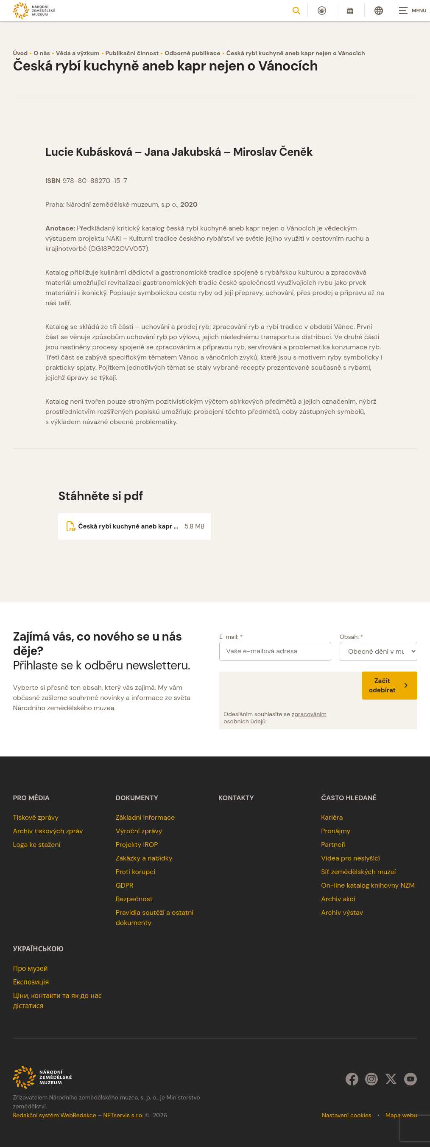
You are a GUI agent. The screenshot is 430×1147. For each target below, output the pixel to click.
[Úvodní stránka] (34, 10)
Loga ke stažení (36, 844)
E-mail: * (231, 637)
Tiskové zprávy (36, 817)
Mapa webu (401, 1115)
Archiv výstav (342, 912)
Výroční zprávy (139, 831)
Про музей (30, 968)
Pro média (31, 798)
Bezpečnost (134, 898)
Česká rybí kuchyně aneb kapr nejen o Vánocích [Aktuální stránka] (295, 53)
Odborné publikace (192, 53)
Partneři (333, 844)
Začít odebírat (389, 685)
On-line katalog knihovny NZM (368, 885)
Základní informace (145, 817)
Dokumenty (137, 798)
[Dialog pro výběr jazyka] (378, 10)
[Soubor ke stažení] (134, 526)
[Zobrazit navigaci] (409, 10)
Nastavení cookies (346, 1115)
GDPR (125, 885)
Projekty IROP (137, 844)
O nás (42, 53)
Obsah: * (351, 637)
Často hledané (349, 798)
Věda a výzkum (78, 53)
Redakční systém (36, 1115)
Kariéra (332, 817)
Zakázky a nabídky (144, 858)
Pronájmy (335, 831)
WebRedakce (78, 1115)
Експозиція (31, 982)
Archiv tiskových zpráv (48, 831)
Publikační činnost (132, 53)
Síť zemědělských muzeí (358, 871)
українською (38, 949)
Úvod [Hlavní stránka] (20, 53)
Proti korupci (136, 871)
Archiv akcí (338, 898)
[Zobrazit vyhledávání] (296, 10)
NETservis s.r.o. (123, 1115)
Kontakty (236, 798)
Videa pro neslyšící (350, 858)
